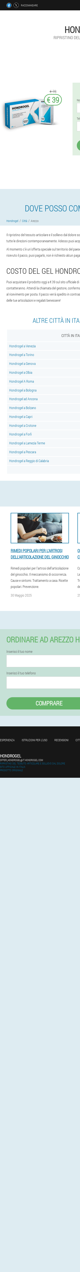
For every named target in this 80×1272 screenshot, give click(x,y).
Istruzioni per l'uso (34, 740)
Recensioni (61, 740)
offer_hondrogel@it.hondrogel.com (21, 760)
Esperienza (7, 740)
